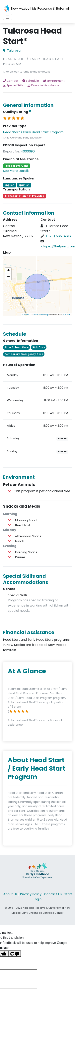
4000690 (28, 151)
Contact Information (28, 213)
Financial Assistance (43, 85)
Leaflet (25, 314)
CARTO (67, 314)
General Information (28, 105)
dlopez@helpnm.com (58, 246)
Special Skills (13, 85)
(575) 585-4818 (58, 236)
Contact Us (53, 894)
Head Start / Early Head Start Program (33, 132)
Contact (10, 81)
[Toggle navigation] (7, 17)
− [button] (8, 277)
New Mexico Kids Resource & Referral (36, 8)
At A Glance (27, 671)
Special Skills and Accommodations (25, 579)
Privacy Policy (30, 894)
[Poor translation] (14, 953)
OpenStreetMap (40, 314)
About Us (10, 894)
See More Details (16, 170)
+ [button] (8, 271)
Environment (54, 81)
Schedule (30, 81)
